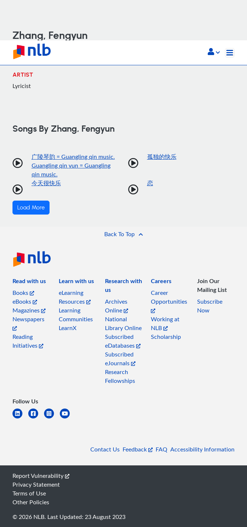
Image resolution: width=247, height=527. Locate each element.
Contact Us (105, 449)
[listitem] (29, 282)
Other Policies (30, 502)
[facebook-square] (36, 418)
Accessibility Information (202, 449)
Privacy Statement (36, 484)
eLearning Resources (75, 297)
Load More (31, 208)
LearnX (67, 328)
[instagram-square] (52, 418)
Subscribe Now (209, 305)
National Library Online (123, 323)
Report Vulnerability (40, 476)
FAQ (161, 449)
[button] (214, 52)
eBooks (24, 301)
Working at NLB (165, 323)
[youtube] (68, 418)
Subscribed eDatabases (123, 341)
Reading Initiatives (27, 341)
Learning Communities (76, 314)
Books (23, 293)
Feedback (138, 449)
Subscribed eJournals (120, 358)
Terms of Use (29, 493)
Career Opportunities (169, 301)
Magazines (29, 310)
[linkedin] (20, 418)
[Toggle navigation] (230, 53)
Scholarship (166, 337)
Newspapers (28, 323)
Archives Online (116, 305)
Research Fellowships (120, 376)
